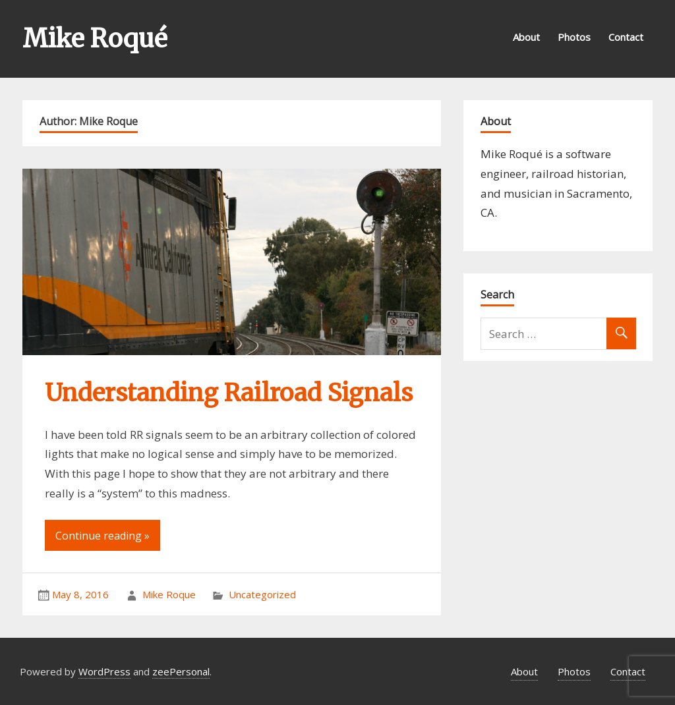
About (526, 36)
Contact (625, 36)
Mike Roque (169, 594)
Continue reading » (102, 535)
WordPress (104, 671)
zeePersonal (181, 671)
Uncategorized (262, 594)
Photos (574, 36)
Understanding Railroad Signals (229, 393)
